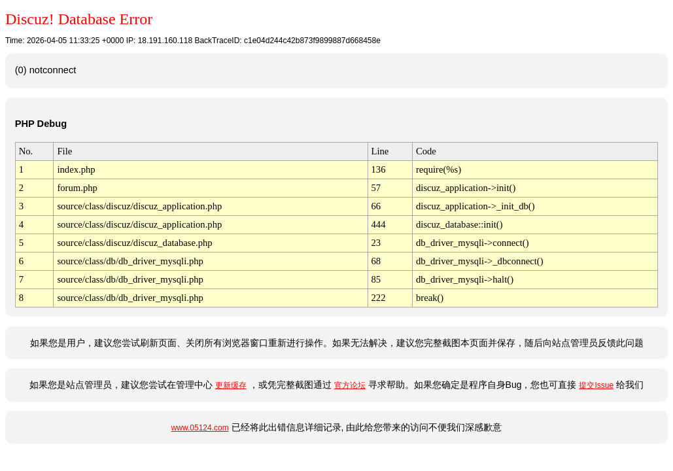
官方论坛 (350, 385)
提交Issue (596, 385)
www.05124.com (200, 427)
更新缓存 (231, 385)
